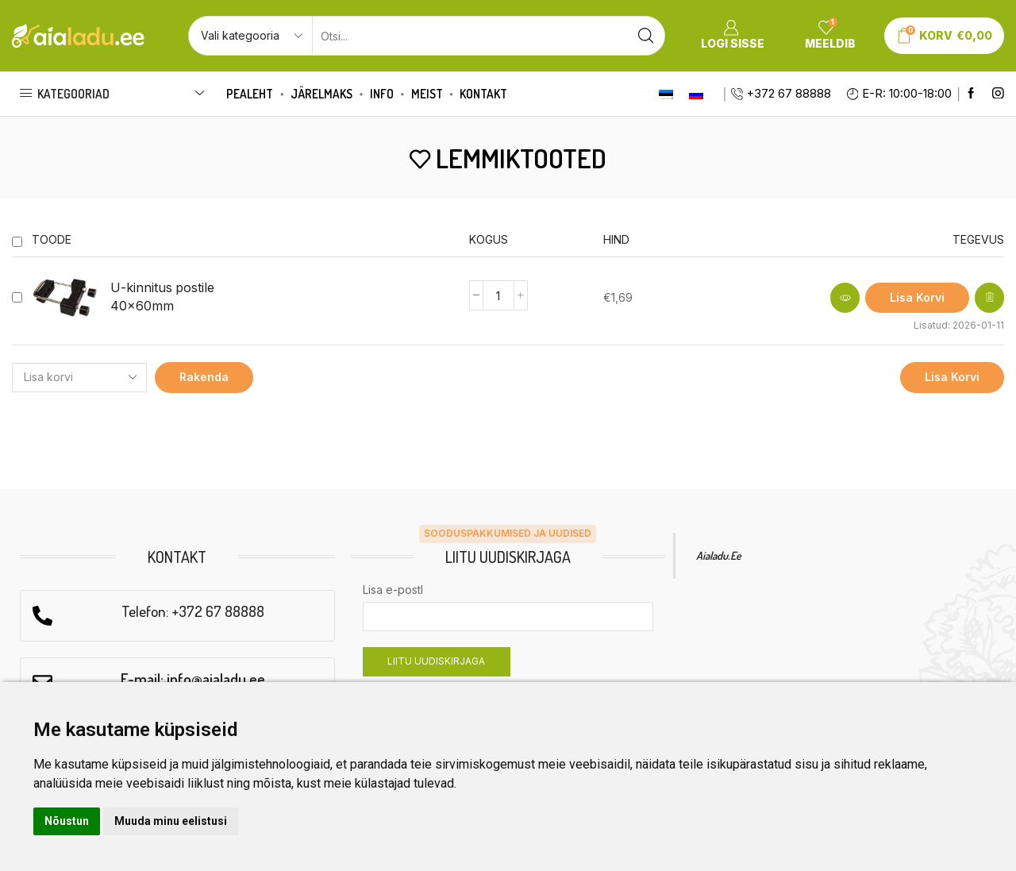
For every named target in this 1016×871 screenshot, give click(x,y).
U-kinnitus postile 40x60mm (162, 297)
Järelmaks (321, 94)
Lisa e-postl (393, 589)
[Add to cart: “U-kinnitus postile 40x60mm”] (917, 298)
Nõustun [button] (66, 821)
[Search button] (645, 36)
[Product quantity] (498, 295)
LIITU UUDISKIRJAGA (436, 661)
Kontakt (483, 94)
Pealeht (249, 94)
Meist (427, 94)
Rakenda (204, 376)
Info (382, 94)
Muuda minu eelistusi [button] (170, 821)
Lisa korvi (952, 376)
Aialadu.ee (718, 555)
